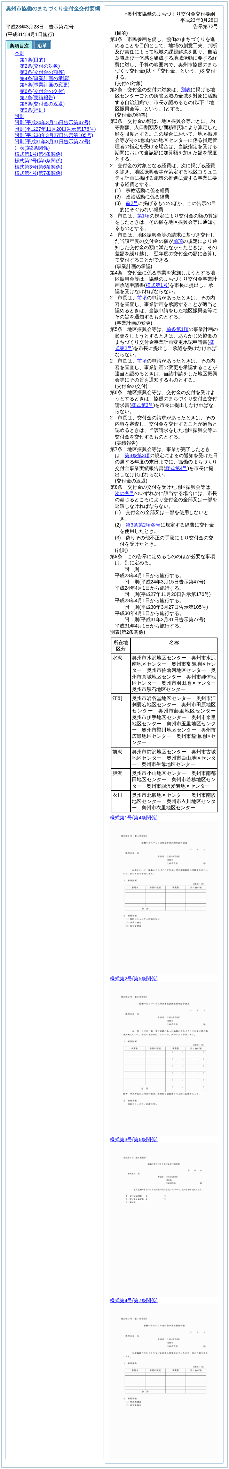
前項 (178, 241)
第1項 (143, 216)
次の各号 (124, 493)
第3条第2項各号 (143, 525)
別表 (186, 89)
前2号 (132, 203)
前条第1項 (177, 329)
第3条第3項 (137, 455)
